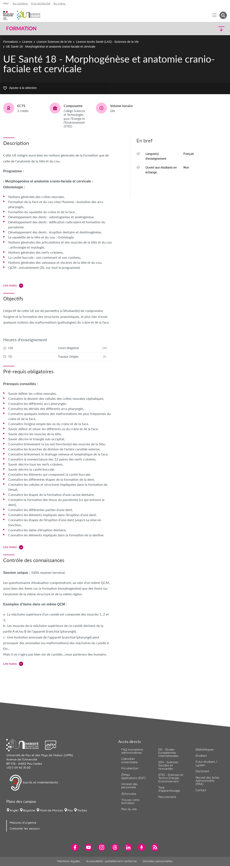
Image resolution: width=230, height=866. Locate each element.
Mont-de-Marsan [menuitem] (51, 810)
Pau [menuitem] (70, 810)
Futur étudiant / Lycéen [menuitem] (206, 763)
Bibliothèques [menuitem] (205, 749)
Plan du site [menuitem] (129, 809)
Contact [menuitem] (201, 790)
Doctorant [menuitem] (202, 771)
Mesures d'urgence (23, 823)
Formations (10, 41)
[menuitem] (75, 847)
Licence (27, 41)
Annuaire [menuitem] (128, 793)
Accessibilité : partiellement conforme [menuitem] (111, 861)
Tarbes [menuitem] (82, 810)
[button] (200, 28)
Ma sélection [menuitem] (129, 768)
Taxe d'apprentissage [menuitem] (169, 789)
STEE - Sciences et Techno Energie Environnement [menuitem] (170, 778)
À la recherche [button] (40, 3)
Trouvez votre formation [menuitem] (130, 801)
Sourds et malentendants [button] (33, 782)
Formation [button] (21, 28)
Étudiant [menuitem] (201, 756)
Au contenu (20, 3)
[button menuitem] (223, 15)
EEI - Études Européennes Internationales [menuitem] (168, 753)
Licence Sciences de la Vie (54, 41)
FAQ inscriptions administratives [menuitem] (132, 751)
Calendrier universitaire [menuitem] (129, 760)
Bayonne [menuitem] (29, 810)
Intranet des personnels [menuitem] (129, 785)
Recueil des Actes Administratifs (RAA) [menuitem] (207, 781)
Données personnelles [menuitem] (158, 861)
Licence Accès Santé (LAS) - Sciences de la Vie (107, 41)
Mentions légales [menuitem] (68, 861)
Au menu (59, 3)
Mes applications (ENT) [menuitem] (133, 776)
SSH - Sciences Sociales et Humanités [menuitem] (168, 765)
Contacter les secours (25, 828)
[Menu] (214, 15)
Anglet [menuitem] (14, 810)
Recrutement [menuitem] (167, 797)
